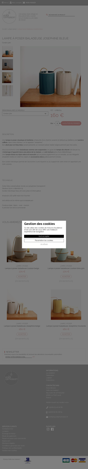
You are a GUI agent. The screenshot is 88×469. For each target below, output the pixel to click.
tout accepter (44, 236)
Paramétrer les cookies (44, 240)
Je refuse (44, 244)
